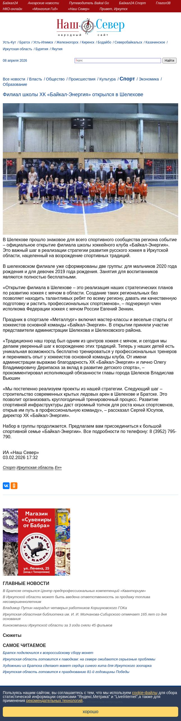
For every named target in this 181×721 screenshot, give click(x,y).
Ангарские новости (43, 3)
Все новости (14, 79)
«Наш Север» (79, 9)
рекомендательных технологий (54, 700)
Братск (24, 42)
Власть (35, 79)
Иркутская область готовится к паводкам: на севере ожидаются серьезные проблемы (79, 659)
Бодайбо (104, 42)
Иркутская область (17, 49)
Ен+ (58, 467)
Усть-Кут (9, 42)
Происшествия (81, 79)
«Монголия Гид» (45, 9)
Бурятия (42, 49)
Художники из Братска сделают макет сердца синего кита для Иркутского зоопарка (77, 666)
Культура (107, 79)
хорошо (90, 711)
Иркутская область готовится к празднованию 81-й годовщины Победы (66, 672)
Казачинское (155, 42)
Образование (15, 84)
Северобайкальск (128, 42)
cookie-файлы (145, 692)
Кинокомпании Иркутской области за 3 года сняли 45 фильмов (57, 625)
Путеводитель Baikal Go (89, 3)
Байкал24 (10, 3)
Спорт (127, 79)
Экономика (149, 79)
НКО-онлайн (12, 9)
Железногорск (67, 42)
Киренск (88, 42)
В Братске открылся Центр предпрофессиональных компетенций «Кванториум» (74, 591)
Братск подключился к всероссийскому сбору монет (48, 653)
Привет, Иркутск (114, 9)
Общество (55, 79)
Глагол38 (163, 3)
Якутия (57, 49)
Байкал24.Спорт (132, 3)
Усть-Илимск (43, 42)
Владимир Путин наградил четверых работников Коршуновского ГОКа (65, 608)
